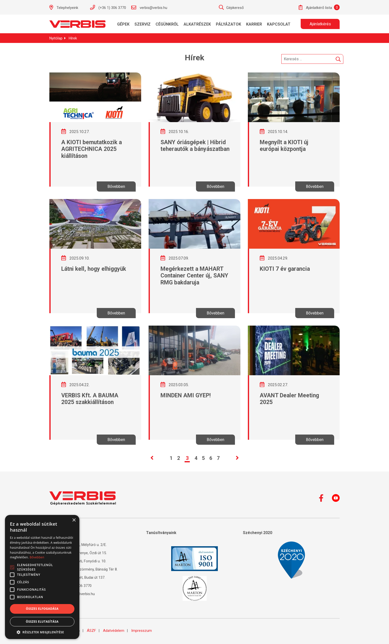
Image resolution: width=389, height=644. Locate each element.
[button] (42, 632)
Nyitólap (56, 38)
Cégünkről (167, 24)
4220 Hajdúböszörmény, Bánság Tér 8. (83, 569)
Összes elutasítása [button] (42, 621)
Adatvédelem (113, 630)
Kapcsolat (279, 24)
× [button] (74, 520)
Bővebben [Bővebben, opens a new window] (37, 557)
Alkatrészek (197, 24)
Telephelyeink (66, 7)
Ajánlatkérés (320, 24)
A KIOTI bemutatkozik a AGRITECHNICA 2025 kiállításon (91, 149)
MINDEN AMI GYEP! (186, 395)
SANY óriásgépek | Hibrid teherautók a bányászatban (195, 146)
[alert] (42, 577)
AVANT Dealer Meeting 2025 (289, 399)
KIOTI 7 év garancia (285, 269)
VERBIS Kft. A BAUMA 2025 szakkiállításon (89, 399)
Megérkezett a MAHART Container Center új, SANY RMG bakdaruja (194, 276)
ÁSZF (91, 630)
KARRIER (254, 24)
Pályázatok (228, 24)
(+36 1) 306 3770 (108, 7)
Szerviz (142, 24)
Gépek (123, 24)
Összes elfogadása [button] (42, 609)
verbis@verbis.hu (149, 7)
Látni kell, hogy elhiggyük (93, 269)
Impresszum (141, 630)
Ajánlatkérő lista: (316, 7)
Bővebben (116, 186)
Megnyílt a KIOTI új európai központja (284, 146)
